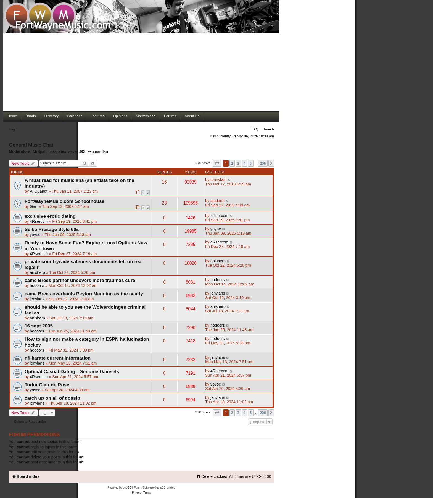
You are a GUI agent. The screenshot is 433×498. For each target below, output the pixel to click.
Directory (51, 116)
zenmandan (98, 151)
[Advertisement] (141, 72)
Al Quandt (38, 191)
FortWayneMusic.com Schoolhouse (64, 201)
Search (268, 129)
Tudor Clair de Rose (47, 384)
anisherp (37, 272)
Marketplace (145, 116)
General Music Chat (31, 145)
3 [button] (238, 163)
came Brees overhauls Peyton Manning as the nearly (84, 294)
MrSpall (39, 151)
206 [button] (263, 163)
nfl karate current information (58, 358)
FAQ (254, 129)
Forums (170, 116)
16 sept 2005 (39, 326)
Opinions (120, 116)
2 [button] (232, 163)
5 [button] (251, 163)
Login (13, 129)
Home (12, 116)
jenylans (37, 299)
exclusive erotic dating (50, 216)
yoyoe (35, 234)
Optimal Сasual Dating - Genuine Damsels (72, 371)
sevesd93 (76, 151)
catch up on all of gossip (52, 398)
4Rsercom (39, 221)
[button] (217, 163)
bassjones (57, 151)
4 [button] (244, 163)
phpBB (127, 487)
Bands (31, 116)
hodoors (37, 285)
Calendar (74, 116)
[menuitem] (211, 476)
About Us (192, 116)
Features (97, 116)
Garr (34, 206)
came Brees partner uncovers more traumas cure (80, 280)
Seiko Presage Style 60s (52, 229)
